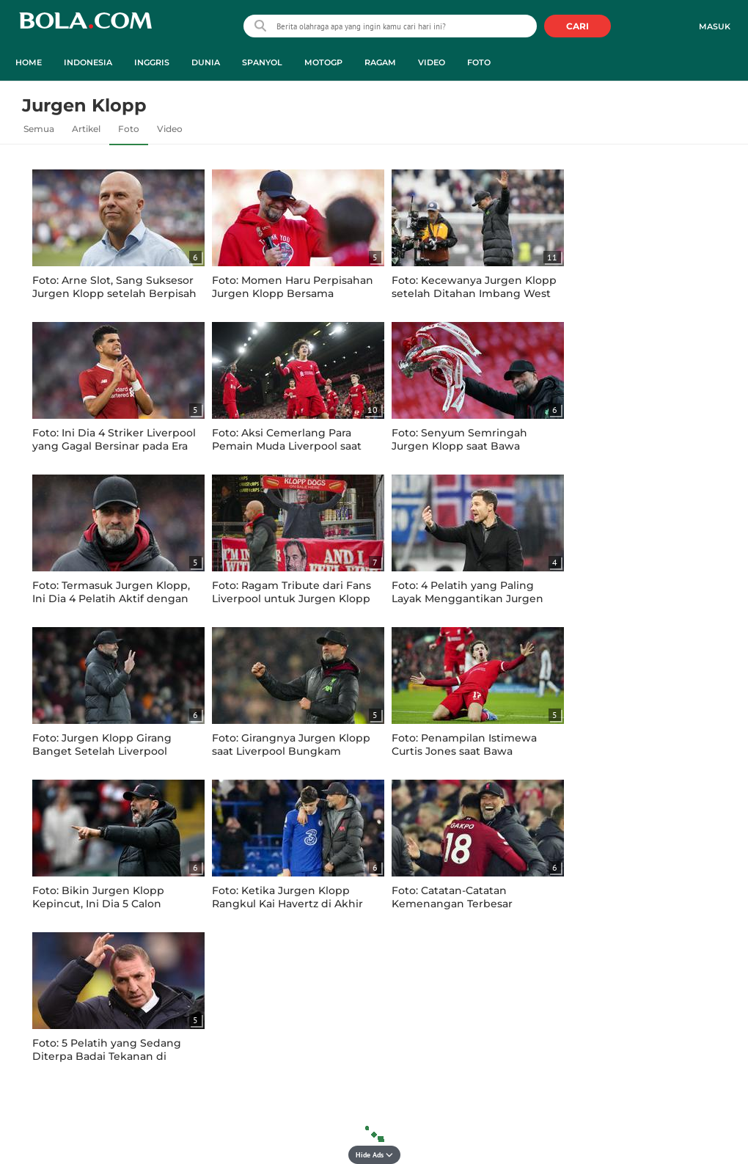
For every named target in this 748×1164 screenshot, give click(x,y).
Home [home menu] (28, 62)
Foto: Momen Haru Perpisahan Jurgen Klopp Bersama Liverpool (292, 293)
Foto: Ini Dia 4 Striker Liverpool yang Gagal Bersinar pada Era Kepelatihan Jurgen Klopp (114, 446)
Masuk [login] (714, 26)
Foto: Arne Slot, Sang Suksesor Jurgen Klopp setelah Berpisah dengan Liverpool (114, 293)
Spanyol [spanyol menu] (262, 62)
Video (170, 128)
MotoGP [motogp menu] (323, 62)
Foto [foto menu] (479, 62)
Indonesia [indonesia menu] (88, 62)
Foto (128, 128)
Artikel (86, 128)
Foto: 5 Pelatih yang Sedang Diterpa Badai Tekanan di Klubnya (106, 1056)
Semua (38, 128)
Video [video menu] (431, 62)
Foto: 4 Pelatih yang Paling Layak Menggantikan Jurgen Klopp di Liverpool (467, 598)
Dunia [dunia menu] (205, 62)
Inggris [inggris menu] (151, 62)
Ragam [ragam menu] (380, 62)
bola (85, 27)
